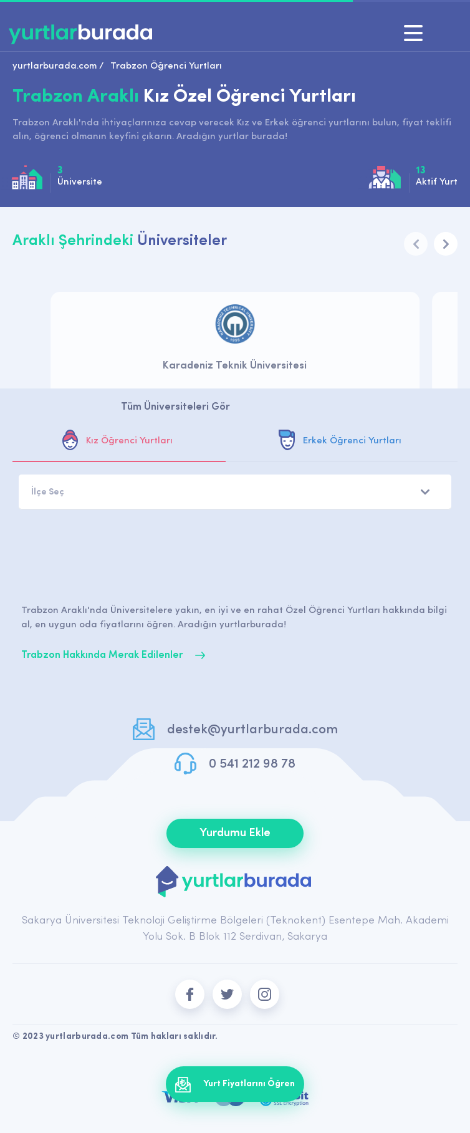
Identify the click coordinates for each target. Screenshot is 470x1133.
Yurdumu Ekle (235, 833)
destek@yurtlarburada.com (252, 729)
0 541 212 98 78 (252, 764)
